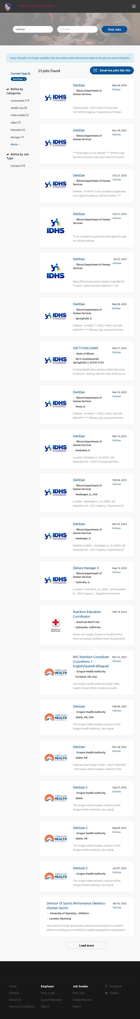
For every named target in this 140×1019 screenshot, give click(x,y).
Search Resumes (51, 999)
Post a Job (48, 992)
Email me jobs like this (114, 70)
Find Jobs (114, 29)
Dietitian (79, 85)
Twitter (114, 992)
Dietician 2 (80, 787)
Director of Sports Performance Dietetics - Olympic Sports (77, 905)
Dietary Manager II (86, 567)
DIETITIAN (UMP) (85, 347)
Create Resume (82, 999)
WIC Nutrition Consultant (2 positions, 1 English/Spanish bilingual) (91, 661)
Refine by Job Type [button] (17, 156)
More (14, 144)
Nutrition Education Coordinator (87, 614)
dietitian (18, 79)
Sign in (45, 1006)
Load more (86, 945)
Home (13, 986)
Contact (14, 992)
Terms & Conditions (22, 1006)
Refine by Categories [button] (14, 90)
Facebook (116, 986)
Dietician (79, 706)
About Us (15, 999)
